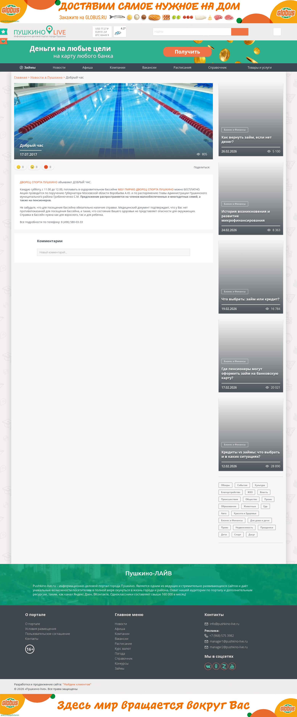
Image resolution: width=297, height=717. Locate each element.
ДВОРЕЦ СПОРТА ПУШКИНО (38, 182)
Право (224, 527)
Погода (120, 653)
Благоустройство (230, 492)
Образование (228, 506)
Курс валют (123, 648)
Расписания (182, 67)
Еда (265, 506)
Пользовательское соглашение (47, 634)
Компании (117, 67)
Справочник (217, 67)
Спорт (237, 534)
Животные (250, 506)
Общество (251, 499)
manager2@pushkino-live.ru (229, 647)
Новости (59, 67)
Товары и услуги (260, 67)
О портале (32, 624)
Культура (260, 485)
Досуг (252, 534)
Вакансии (149, 67)
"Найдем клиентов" (77, 684)
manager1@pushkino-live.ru (229, 641)
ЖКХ (250, 492)
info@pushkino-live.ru (224, 624)
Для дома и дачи (259, 520)
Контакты (31, 639)
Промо (268, 499)
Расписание (123, 644)
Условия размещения (40, 629)
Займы (119, 668)
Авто (223, 513)
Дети (224, 534)
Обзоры (225, 485)
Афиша (87, 67)
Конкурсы (122, 663)
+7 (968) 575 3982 (221, 636)
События (242, 485)
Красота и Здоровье (245, 513)
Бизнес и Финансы (235, 129)
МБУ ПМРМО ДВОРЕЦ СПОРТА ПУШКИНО (146, 189)
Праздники (266, 527)
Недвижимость (244, 527)
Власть (264, 492)
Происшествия (229, 499)
